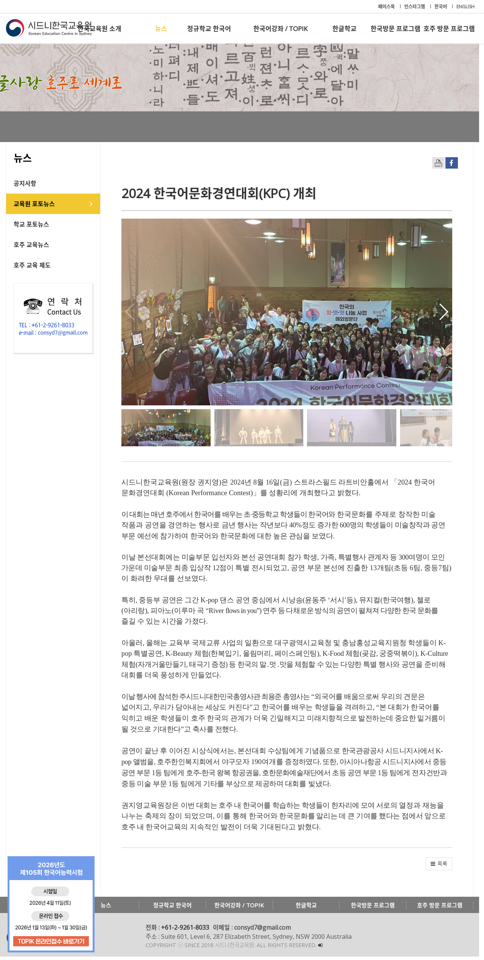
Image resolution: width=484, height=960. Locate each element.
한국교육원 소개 (99, 28)
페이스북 (387, 6)
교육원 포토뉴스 (34, 204)
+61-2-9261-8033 (185, 931)
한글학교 (344, 28)
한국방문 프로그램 (395, 28)
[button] (448, 313)
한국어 (441, 6)
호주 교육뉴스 (31, 245)
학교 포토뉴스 (31, 224)
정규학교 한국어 (209, 28)
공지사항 (25, 183)
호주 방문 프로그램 (449, 28)
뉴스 (161, 28)
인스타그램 (415, 6)
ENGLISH (465, 6)
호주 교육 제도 (32, 265)
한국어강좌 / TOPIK (280, 28)
